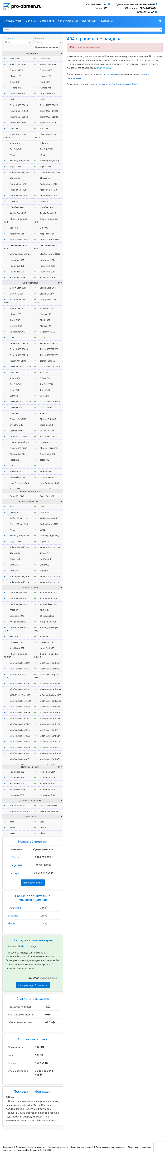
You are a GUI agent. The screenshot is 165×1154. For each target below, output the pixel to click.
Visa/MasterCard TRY (20, 718)
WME (12, 506)
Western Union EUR (19, 811)
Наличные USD (17, 260)
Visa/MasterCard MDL (20, 706)
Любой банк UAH (18, 195)
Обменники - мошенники (139, 1147)
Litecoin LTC (15, 76)
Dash (12, 99)
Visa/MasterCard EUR (20, 663)
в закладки (94, 84)
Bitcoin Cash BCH (18, 64)
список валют (110, 74)
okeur (12, 833)
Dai (11, 465)
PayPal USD (15, 166)
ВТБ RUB (14, 228)
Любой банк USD (18, 184)
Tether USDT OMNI (18, 436)
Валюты (31, 20)
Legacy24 (16, 865)
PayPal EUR (15, 559)
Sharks (11, 923)
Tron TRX (14, 128)
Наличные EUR (17, 272)
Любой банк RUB (18, 190)
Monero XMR (16, 88)
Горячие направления (46, 47)
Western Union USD (19, 805)
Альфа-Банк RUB (18, 213)
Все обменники (32, 882)
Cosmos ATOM (17, 431)
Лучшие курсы (13, 20)
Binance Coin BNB (18, 419)
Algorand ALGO (17, 454)
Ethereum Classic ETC (20, 442)
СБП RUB (14, 201)
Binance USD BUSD (18, 448)
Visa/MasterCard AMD (20, 701)
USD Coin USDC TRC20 (20, 401)
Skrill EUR (14, 571)
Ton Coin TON (16, 149)
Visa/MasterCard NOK (20, 747)
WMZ (12, 155)
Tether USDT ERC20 (19, 105)
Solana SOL (15, 143)
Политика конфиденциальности (110, 1147)
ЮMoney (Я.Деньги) (19, 160)
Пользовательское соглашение (30, 1147)
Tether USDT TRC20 (19, 111)
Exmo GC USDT (17, 496)
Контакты (107, 20)
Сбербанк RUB (17, 207)
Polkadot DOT (16, 471)
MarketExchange (27, 946)
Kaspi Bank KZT (17, 234)
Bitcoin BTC (15, 58)
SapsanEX (13, 915)
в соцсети (106, 84)
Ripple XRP (15, 82)
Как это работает (68, 20)
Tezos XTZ (14, 460)
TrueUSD (14, 413)
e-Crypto (16, 873)
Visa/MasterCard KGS (20, 741)
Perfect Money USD (19, 518)
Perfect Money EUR (19, 524)
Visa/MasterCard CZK (20, 736)
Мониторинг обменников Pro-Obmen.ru (21, 1150)
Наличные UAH (17, 277)
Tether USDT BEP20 (19, 117)
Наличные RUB (17, 266)
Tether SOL (15, 390)
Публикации (89, 20)
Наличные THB (17, 795)
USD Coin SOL (16, 407)
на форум (118, 84)
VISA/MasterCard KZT (20, 695)
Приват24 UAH (17, 642)
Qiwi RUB (14, 512)
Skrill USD (14, 565)
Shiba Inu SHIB (16, 425)
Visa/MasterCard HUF (20, 712)
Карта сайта (8, 1147)
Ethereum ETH (16, 70)
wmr (12, 822)
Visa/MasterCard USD (20, 239)
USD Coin (14, 396)
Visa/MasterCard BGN (20, 753)
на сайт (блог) (131, 84)
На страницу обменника (32, 985)
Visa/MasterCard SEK (20, 724)
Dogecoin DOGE (17, 93)
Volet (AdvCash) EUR (19, 582)
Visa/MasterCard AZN (20, 759)
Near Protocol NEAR (19, 483)
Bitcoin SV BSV (17, 294)
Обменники (46, 20)
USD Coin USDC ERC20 (20, 366)
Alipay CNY (15, 178)
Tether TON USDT (18, 122)
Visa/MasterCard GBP (20, 683)
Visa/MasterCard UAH (20, 254)
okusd (12, 827)
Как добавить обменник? (82, 1147)
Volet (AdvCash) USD (19, 172)
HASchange (14, 907)
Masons (16, 857)
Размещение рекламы (58, 1147)
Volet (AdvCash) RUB (19, 576)
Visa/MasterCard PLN (20, 730)
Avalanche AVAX (17, 477)
